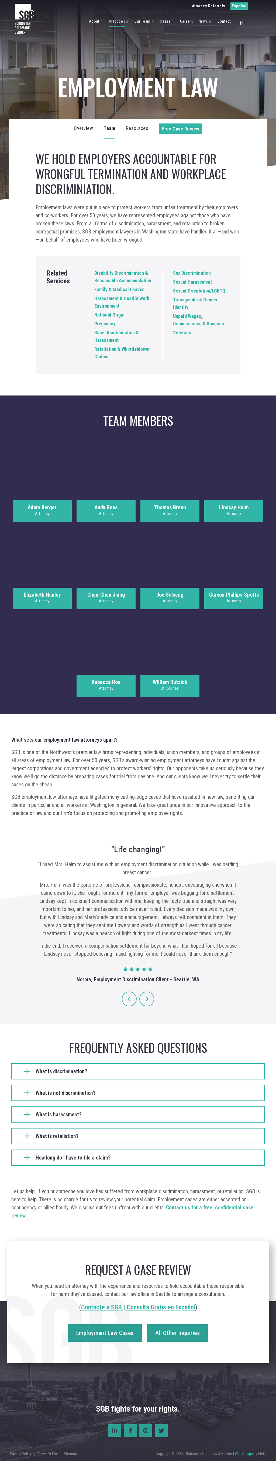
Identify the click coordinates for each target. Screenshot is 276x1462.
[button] (241, 22)
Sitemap (70, 1454)
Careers (186, 21)
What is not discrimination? (65, 1094)
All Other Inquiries (177, 1334)
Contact (224, 21)
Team (109, 128)
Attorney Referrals (208, 6)
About (94, 21)
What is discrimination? (61, 1072)
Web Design (244, 1454)
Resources (137, 128)
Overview (83, 128)
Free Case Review (180, 129)
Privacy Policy (20, 1454)
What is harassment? (58, 1115)
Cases (165, 21)
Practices (117, 21)
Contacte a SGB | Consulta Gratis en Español (138, 1308)
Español (239, 6)
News (203, 21)
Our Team (142, 21)
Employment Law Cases (105, 1334)
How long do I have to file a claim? (73, 1158)
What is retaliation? (57, 1137)
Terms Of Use (47, 1454)
